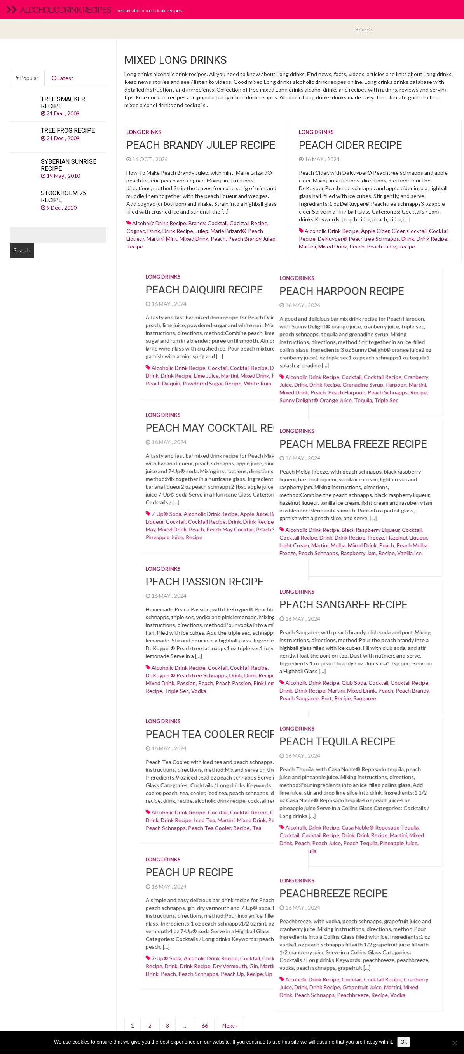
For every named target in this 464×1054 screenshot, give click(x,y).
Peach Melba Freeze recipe (278, 442)
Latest (62, 78)
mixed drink (194, 238)
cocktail (217, 223)
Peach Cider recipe (350, 145)
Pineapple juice (323, 836)
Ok (403, 1042)
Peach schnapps (313, 394)
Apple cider (375, 230)
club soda (279, 679)
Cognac (135, 230)
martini (155, 238)
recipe (134, 246)
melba (263, 543)
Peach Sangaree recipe (268, 602)
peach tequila (285, 836)
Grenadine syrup (287, 386)
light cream (219, 543)
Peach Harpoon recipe (266, 293)
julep (201, 230)
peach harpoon (271, 394)
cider (398, 230)
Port (251, 695)
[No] (454, 1043)
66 (205, 1013)
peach (218, 238)
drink (153, 230)
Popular (27, 78)
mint (171, 238)
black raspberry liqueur (295, 528)
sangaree (289, 695)
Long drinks (143, 132)
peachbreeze (278, 981)
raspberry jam (283, 551)
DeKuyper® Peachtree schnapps (358, 238)
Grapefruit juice (287, 974)
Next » (230, 1013)
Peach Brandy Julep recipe (200, 145)
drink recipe (177, 230)
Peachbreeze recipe (258, 880)
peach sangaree (224, 695)
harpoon (320, 386)
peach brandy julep (252, 238)
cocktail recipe (248, 223)
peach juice (251, 836)
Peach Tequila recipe (262, 735)
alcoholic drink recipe (159, 223)
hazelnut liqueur (331, 536)
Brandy (196, 223)
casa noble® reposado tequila (305, 821)
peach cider (381, 246)
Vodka (322, 981)
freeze (301, 536)
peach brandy (337, 687)
